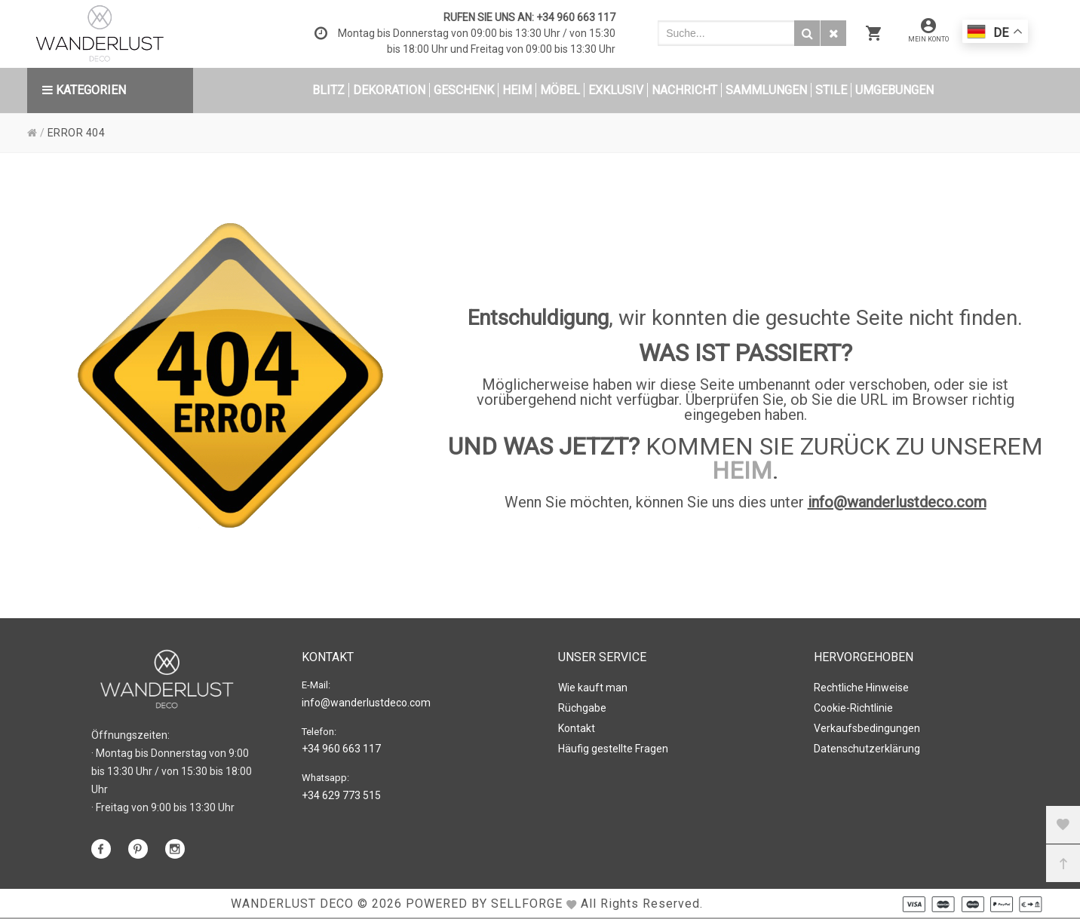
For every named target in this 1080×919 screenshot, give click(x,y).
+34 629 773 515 (341, 795)
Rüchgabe (582, 708)
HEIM (742, 470)
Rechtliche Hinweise (861, 688)
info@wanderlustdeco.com (897, 502)
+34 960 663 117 (575, 17)
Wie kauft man (592, 688)
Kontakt (576, 728)
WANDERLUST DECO (292, 903)
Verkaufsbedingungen (867, 728)
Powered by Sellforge (484, 903)
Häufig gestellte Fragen (613, 749)
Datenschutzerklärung (867, 749)
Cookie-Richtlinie (853, 708)
